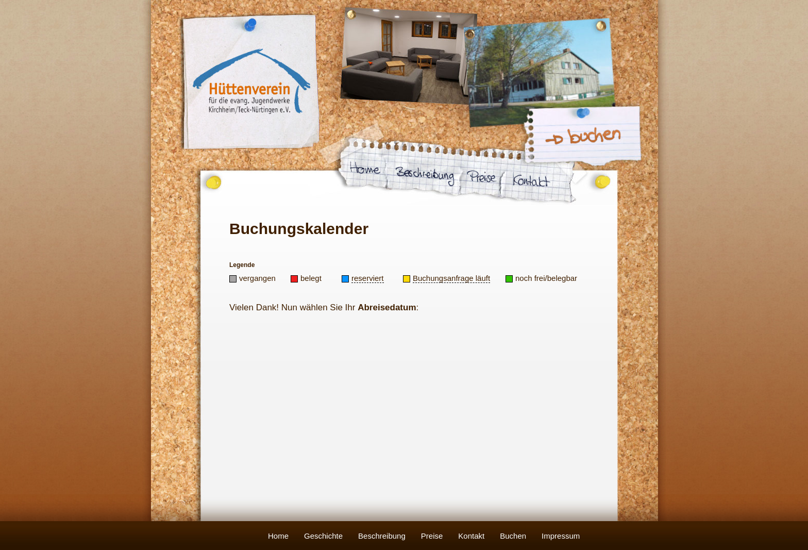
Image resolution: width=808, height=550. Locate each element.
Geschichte (323, 535)
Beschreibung (382, 535)
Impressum (561, 535)
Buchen (513, 535)
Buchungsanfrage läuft (451, 278)
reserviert (367, 278)
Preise (432, 535)
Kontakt (471, 535)
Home (278, 535)
